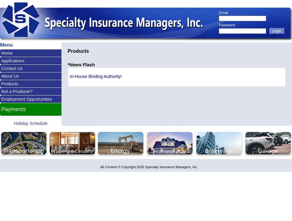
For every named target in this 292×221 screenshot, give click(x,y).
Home (7, 53)
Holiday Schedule (31, 123)
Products (9, 83)
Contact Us (11, 68)
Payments (13, 109)
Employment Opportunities (26, 99)
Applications (13, 60)
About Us (10, 76)
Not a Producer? (17, 91)
